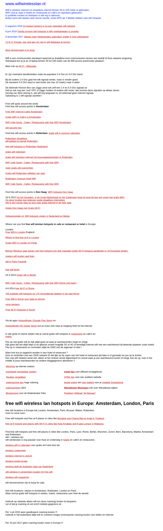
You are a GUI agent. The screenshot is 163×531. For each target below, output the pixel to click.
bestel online (70, 382)
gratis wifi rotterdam (15, 152)
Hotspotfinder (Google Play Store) (35, 320)
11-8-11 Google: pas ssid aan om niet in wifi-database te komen (37, 42)
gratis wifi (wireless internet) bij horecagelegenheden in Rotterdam (39, 157)
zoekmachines (13, 388)
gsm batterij (88, 382)
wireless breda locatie (16, 461)
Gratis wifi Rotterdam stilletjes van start (25, 173)
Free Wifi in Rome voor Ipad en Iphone (25, 299)
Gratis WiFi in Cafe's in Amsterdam (23, 117)
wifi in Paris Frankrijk (15, 261)
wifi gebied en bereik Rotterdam (21, 141)
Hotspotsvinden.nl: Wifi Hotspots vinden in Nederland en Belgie (37, 216)
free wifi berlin (12, 269)
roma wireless (12, 304)
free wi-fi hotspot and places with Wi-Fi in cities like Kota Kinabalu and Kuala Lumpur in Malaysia (54, 424)
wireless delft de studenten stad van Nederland (29, 466)
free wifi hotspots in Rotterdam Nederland (26, 146)
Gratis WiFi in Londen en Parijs (21, 243)
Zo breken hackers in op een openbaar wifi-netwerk (49, 26)
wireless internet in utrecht (18, 456)
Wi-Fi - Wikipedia (27, 66)
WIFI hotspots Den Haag (60, 192)
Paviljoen (68, 393)
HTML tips (69, 377)
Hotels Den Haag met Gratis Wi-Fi (22, 208)
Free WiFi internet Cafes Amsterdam (24, 112)
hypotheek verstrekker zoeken (21, 372)
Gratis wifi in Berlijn (26, 275)
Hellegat (78, 393)
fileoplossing (12, 393)
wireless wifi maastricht (17, 477)
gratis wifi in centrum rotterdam (64, 133)
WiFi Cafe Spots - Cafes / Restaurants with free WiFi (32, 162)
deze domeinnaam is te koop (20, 50)
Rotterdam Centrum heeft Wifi (20, 178)
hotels (8, 336)
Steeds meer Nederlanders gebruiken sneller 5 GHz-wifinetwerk (56, 37)
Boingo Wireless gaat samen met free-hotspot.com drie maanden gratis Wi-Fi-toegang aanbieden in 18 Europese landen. (66, 251)
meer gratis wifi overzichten (19, 168)
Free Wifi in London (15, 232)
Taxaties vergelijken (16, 377)
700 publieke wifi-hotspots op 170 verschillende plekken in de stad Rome (42, 294)
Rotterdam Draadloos (16, 138)
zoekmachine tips (15, 382)
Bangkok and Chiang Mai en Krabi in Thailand (80, 418)
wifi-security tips (13, 128)
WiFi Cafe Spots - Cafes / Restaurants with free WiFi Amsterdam (38, 122)
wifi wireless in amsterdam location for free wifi (29, 472)
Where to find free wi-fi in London (22, 237)
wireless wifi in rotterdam (18, 445)
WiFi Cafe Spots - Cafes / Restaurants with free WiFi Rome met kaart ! (41, 283)
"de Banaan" (89, 393)
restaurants (77, 334)
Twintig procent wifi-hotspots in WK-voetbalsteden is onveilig (47, 31)
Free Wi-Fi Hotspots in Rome (20, 310)
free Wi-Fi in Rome (24, 288)
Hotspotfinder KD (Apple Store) (21, 326)
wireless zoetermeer (15, 450)
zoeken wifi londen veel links (19, 256)
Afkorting (10, 366)
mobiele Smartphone (112, 382)
